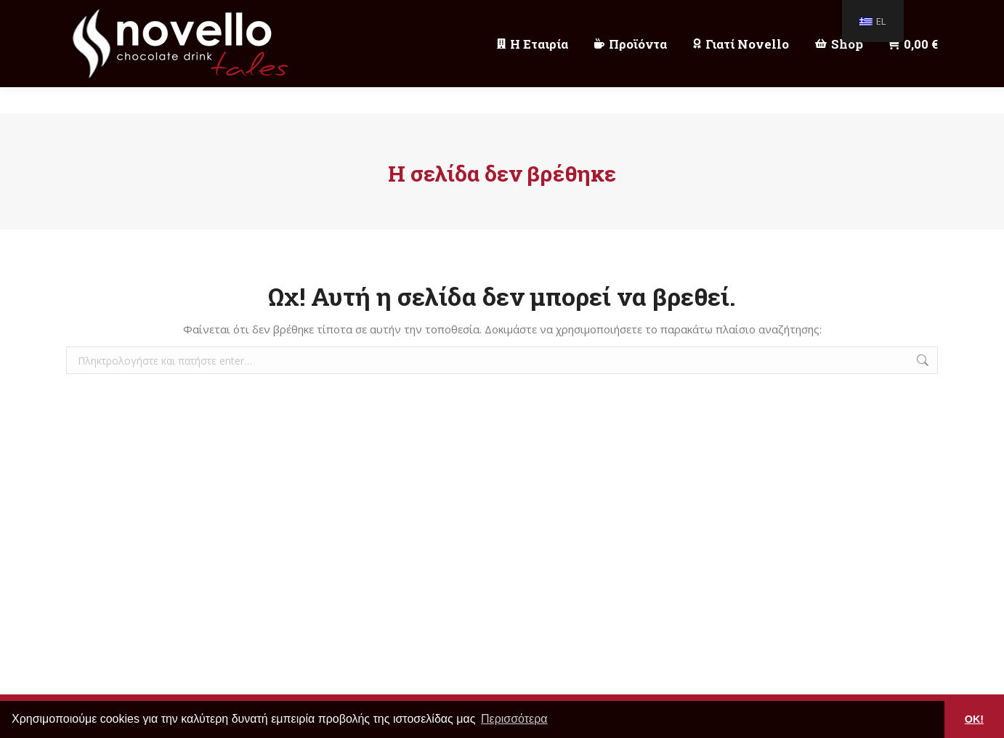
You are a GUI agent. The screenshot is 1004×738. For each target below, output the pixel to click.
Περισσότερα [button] (514, 719)
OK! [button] (974, 719)
